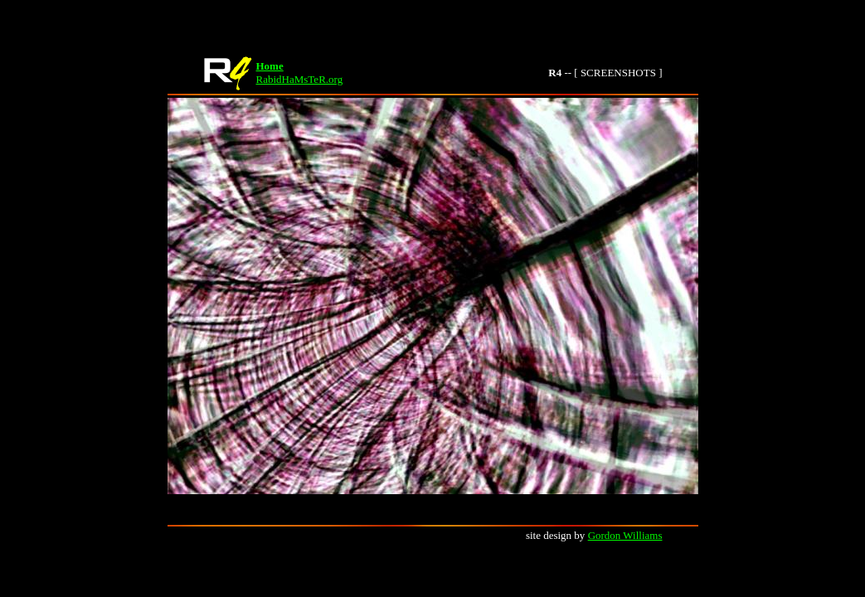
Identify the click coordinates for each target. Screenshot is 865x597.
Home (270, 66)
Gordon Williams (625, 535)
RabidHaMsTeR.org (299, 79)
